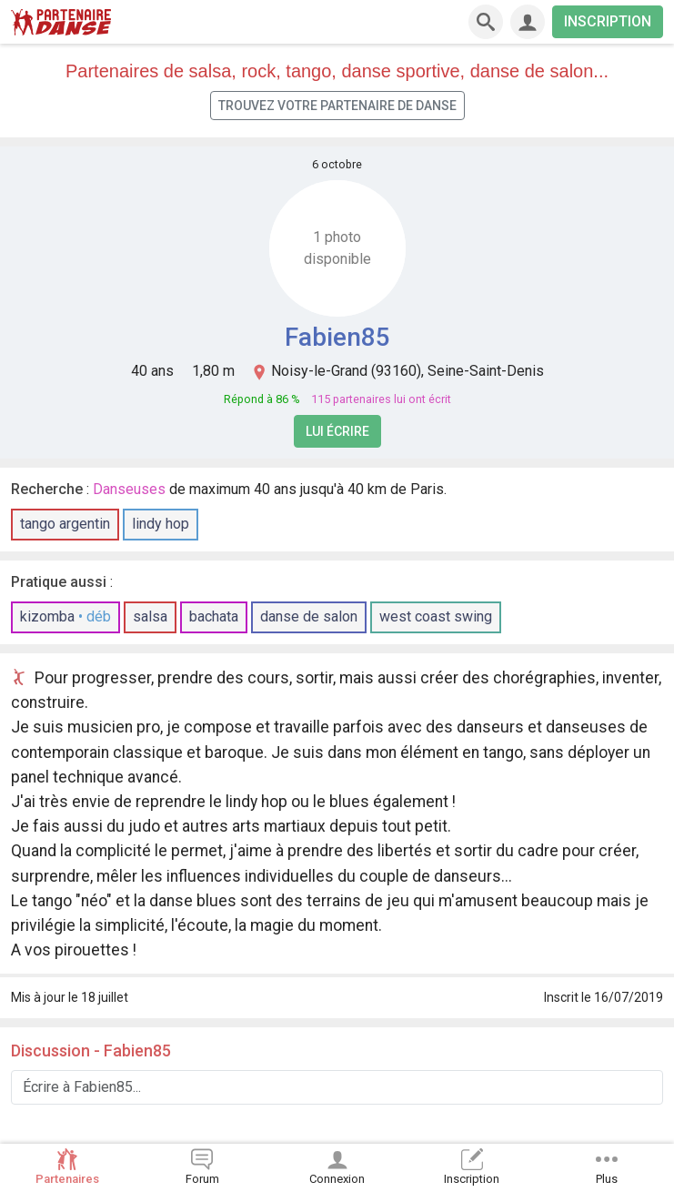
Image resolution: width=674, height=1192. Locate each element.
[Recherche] (485, 22)
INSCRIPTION (607, 21)
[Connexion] (527, 22)
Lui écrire (337, 431)
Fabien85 (337, 337)
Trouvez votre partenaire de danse (337, 105)
